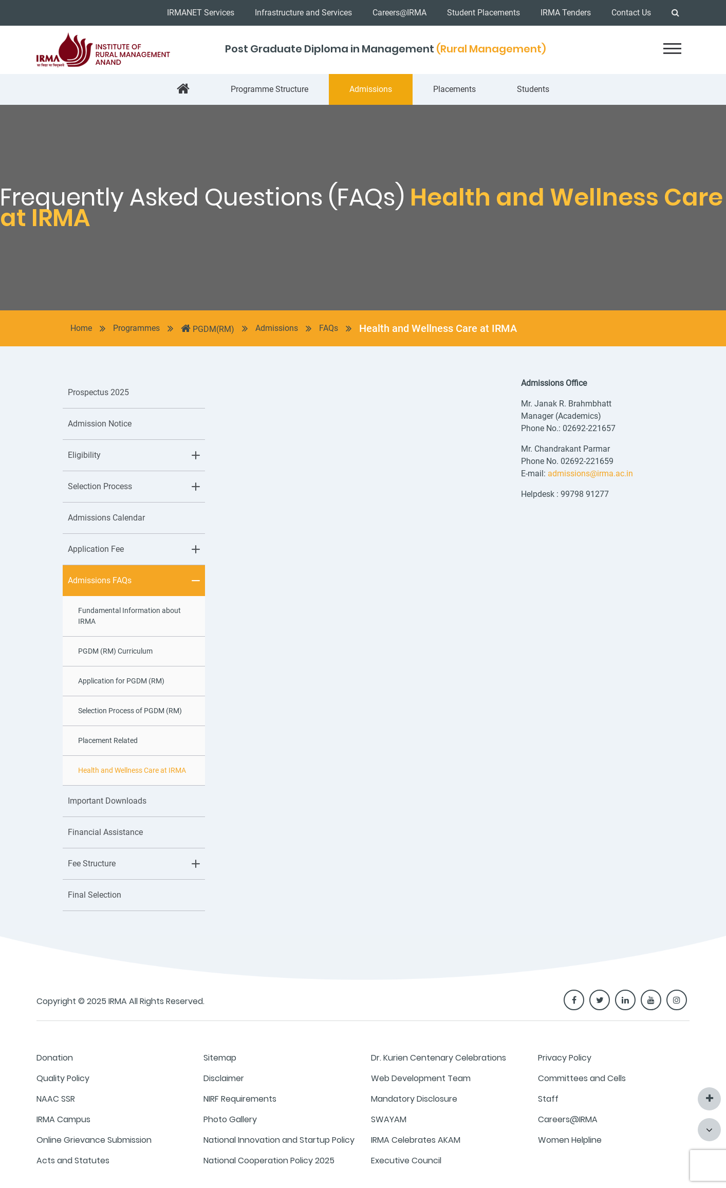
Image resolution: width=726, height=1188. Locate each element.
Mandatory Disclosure (414, 1099)
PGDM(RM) (207, 328)
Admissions (370, 89)
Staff (548, 1099)
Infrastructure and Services (303, 12)
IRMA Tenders (566, 12)
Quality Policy (62, 1078)
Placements (454, 89)
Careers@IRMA (399, 12)
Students (533, 89)
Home (81, 328)
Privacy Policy (564, 1058)
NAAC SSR (55, 1099)
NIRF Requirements (239, 1099)
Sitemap (219, 1058)
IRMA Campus (63, 1119)
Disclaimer (223, 1078)
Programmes (136, 328)
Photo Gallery (230, 1119)
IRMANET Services (200, 12)
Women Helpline (570, 1140)
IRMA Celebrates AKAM (415, 1140)
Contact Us (631, 12)
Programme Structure (269, 89)
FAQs (328, 328)
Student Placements (483, 12)
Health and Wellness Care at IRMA (438, 328)
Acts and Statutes (72, 1160)
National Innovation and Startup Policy (279, 1140)
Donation (54, 1058)
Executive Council (406, 1160)
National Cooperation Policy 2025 (268, 1160)
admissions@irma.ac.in (590, 473)
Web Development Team (421, 1078)
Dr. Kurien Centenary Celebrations (438, 1058)
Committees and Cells (582, 1078)
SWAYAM (388, 1119)
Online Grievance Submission (94, 1140)
